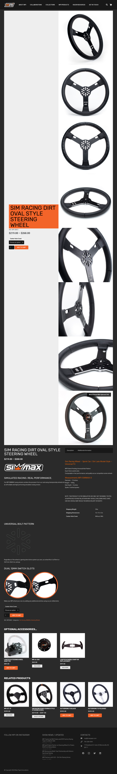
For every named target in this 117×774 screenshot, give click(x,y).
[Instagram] (89, 753)
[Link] (9, 4)
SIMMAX (28, 620)
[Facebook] (83, 753)
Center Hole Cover (16, 238)
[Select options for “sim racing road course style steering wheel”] (38, 716)
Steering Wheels (35, 620)
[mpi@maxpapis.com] (82, 738)
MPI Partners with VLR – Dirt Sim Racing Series (56, 757)
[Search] (107, 5)
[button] (11, 668)
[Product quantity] (11, 247)
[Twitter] (94, 753)
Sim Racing (22, 620)
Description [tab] (70, 450)
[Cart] (111, 5)
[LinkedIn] (100, 753)
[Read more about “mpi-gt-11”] (9, 715)
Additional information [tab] (84, 450)
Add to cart (21, 247)
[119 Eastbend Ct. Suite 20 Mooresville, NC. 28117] (82, 746)
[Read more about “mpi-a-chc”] (37, 666)
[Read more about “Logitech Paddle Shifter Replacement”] (65, 667)
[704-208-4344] (82, 742)
